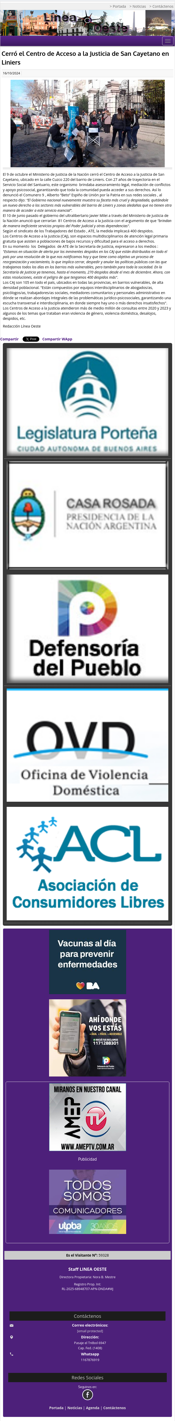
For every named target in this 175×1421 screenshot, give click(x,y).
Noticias (74, 1407)
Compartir (9, 339)
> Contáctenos (161, 6)
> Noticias (138, 6)
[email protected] (90, 1331)
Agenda (92, 1407)
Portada (56, 1407)
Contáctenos (114, 1407)
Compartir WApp (57, 339)
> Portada (118, 6)
